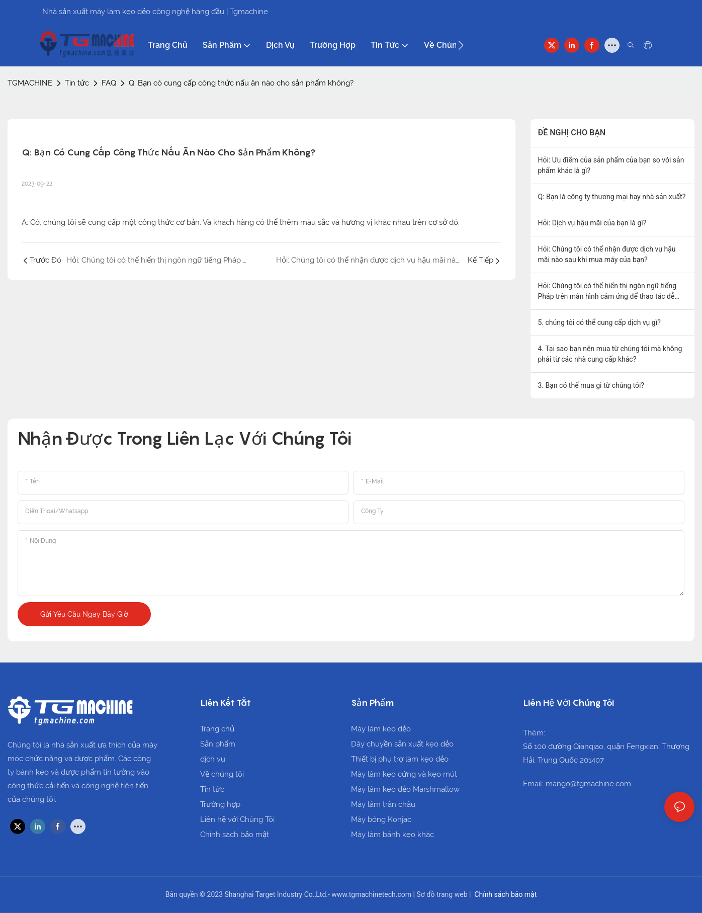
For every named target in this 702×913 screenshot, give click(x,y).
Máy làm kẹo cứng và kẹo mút (404, 774)
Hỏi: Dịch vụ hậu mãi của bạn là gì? (592, 223)
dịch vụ (212, 759)
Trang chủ (217, 728)
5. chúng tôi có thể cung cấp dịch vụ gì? (599, 322)
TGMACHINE (30, 83)
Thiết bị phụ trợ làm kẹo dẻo (400, 759)
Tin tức (77, 83)
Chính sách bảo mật (234, 834)
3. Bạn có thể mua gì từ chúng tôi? (591, 385)
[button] (461, 45)
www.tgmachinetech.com (372, 894)
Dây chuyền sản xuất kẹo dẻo (402, 744)
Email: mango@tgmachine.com (577, 783)
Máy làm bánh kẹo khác (392, 834)
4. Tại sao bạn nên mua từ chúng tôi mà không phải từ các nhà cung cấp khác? (610, 354)
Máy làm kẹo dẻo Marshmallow (405, 789)
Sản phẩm (217, 744)
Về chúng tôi (222, 774)
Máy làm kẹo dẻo (381, 728)
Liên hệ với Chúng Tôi (237, 819)
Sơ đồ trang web (442, 894)
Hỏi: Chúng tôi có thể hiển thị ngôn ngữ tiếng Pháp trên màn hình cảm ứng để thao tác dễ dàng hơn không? (607, 292)
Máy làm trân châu (383, 804)
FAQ (109, 83)
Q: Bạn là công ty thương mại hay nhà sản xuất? (612, 197)
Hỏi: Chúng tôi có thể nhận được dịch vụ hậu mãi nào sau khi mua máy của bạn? (607, 254)
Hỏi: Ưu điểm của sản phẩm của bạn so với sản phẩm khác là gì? (611, 165)
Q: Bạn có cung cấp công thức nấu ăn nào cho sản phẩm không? (241, 83)
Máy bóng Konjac (381, 819)
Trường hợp (220, 804)
